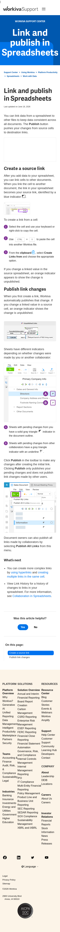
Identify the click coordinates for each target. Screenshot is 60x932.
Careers (46, 794)
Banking (7, 795)
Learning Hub (49, 750)
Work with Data (30, 76)
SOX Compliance (27, 816)
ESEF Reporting (26, 728)
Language (31, 866)
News (44, 836)
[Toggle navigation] (47, 9)
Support (46, 731)
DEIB (44, 780)
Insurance (8, 799)
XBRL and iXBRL (27, 827)
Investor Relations (47, 815)
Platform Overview (8, 692)
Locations (46, 784)
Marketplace (9, 735)
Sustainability (9, 777)
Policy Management (28, 793)
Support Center (11, 72)
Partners (7, 739)
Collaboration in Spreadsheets (31, 596)
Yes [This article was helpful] (23, 627)
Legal (5, 780)
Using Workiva (28, 72)
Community (47, 746)
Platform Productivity (47, 72)
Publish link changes (19, 657)
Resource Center (47, 692)
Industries (8, 791)
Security (7, 743)
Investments (9, 803)
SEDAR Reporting (27, 812)
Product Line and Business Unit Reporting (27, 801)
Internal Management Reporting (24, 770)
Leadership (47, 776)
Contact (45, 757)
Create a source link (19, 653)
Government (9, 814)
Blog (44, 697)
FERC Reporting (26, 732)
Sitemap (6, 883)
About (45, 772)
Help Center (48, 734)
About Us (46, 798)
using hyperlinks (21, 572)
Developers (47, 754)
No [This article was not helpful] (35, 627)
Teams (6, 754)
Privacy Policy (9, 880)
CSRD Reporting (26, 716)
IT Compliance (25, 782)
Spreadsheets (13, 76)
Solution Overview (28, 690)
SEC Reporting (26, 808)
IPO (19, 778)
